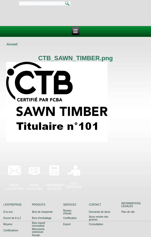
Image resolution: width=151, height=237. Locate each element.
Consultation (96, 224)
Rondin (36, 235)
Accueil (11, 44)
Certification (70, 218)
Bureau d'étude (67, 212)
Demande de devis (99, 211)
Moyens (7, 224)
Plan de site (128, 211)
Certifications (10, 230)
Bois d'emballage (41, 218)
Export (67, 224)
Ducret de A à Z (12, 218)
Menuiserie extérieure (38, 230)
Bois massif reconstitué (38, 224)
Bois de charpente (42, 211)
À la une (8, 211)
